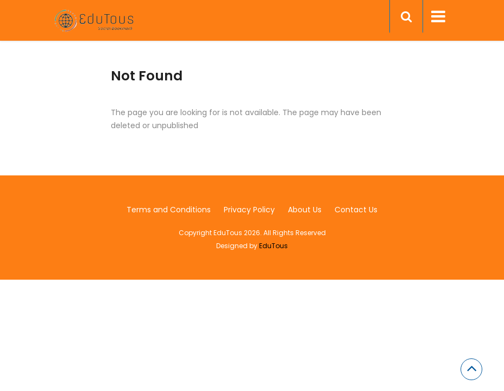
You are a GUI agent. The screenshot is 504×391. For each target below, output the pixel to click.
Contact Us (356, 209)
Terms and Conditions (169, 209)
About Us (305, 209)
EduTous (273, 245)
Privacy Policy (249, 209)
